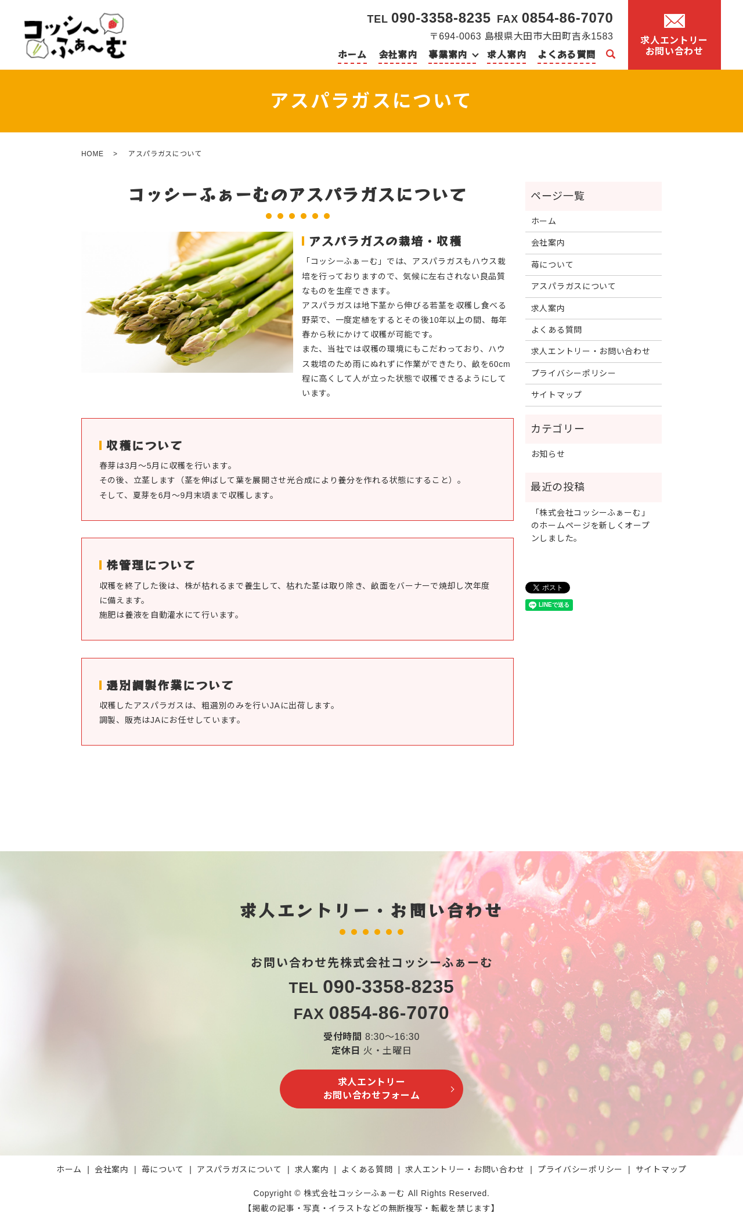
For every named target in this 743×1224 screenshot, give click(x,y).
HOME (92, 154)
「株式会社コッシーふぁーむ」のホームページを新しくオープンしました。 (590, 525)
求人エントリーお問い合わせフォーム (371, 1088)
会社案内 (397, 54)
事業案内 (447, 54)
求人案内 (506, 54)
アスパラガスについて (573, 286)
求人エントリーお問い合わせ (674, 35)
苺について (552, 264)
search (610, 54)
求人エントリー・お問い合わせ (591, 351)
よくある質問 (567, 54)
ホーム (352, 54)
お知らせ (548, 454)
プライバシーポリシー (573, 373)
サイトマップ (556, 394)
